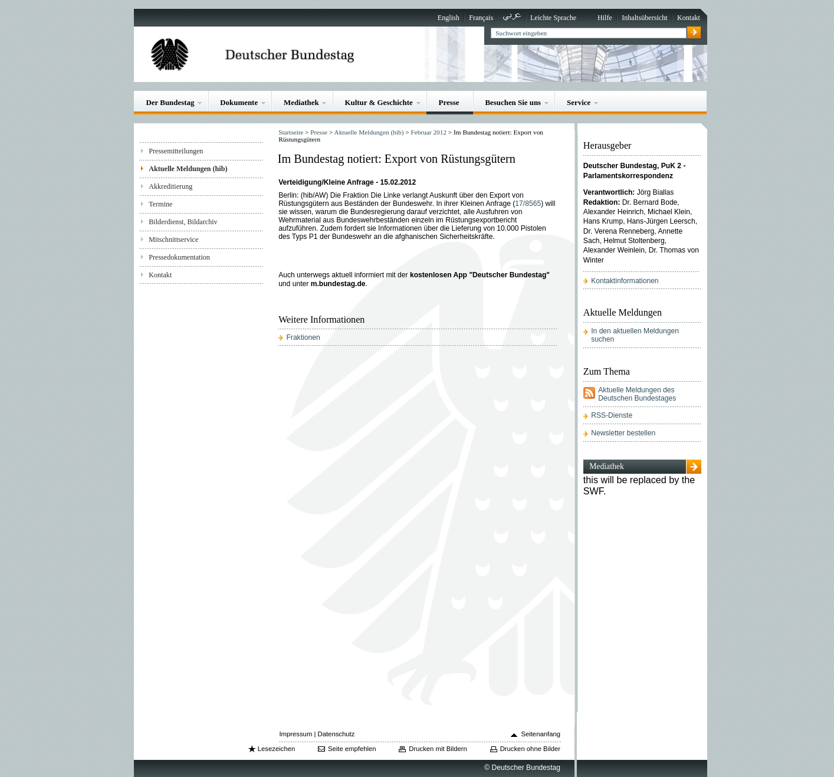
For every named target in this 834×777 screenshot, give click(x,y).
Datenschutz (336, 733)
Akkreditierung (170, 186)
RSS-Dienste (611, 415)
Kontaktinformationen (624, 281)
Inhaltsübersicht (644, 18)
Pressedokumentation (179, 257)
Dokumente (239, 102)
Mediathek (301, 102)
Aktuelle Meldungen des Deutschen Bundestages (637, 394)
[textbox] (588, 33)
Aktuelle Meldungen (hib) (188, 169)
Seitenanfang (540, 733)
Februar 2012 (428, 132)
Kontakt (688, 18)
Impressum (295, 733)
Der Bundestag (170, 102)
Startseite (290, 132)
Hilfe (604, 18)
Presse (449, 102)
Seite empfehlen (352, 748)
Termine (160, 204)
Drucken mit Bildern (438, 748)
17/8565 (528, 203)
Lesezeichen (276, 748)
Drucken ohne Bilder (530, 748)
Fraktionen (303, 337)
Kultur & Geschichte (378, 102)
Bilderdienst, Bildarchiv (183, 222)
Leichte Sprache (553, 18)
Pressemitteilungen (176, 151)
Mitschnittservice (173, 239)
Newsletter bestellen (623, 433)
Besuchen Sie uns (513, 102)
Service (578, 102)
